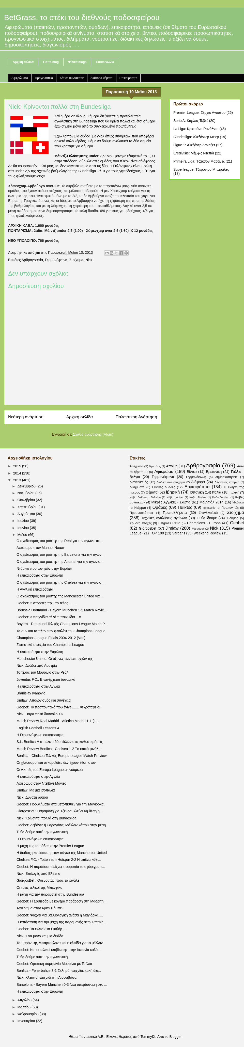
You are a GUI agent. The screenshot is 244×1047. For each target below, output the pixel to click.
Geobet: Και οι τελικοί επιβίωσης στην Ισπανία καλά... (59, 950)
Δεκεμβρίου (26, 486)
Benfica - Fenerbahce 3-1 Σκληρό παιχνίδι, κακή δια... (59, 971)
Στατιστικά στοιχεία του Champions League (50, 645)
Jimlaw (171, 528)
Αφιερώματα (19, 78)
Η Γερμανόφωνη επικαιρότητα (40, 735)
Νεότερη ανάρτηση (25, 417)
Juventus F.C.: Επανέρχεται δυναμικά (46, 679)
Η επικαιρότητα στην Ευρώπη (40, 575)
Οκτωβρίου (26, 500)
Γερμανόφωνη (196, 477)
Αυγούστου (26, 514)
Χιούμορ (232, 518)
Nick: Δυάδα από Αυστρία (37, 665)
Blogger (175, 1037)
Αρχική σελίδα (23, 62)
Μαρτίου (24, 1007)
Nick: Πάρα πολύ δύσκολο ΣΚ (40, 714)
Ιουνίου (23, 528)
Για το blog (51, 62)
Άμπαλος (155, 466)
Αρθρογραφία (32, 260)
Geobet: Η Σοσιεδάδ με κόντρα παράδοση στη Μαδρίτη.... (62, 901)
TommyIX (148, 1037)
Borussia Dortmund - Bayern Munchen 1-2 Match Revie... (62, 610)
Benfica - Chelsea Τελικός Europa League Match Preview (61, 756)
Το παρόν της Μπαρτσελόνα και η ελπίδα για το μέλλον (60, 943)
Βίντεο (192, 472)
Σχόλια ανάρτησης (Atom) (93, 434)
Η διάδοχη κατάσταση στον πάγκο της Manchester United (62, 853)
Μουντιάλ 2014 (211, 502)
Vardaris (178, 533)
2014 (17, 473)
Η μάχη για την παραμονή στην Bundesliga (50, 894)
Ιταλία (216, 492)
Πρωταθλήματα (175, 513)
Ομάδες (159, 507)
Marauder (198, 528)
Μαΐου (22, 535)
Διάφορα (198, 482)
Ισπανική (197, 492)
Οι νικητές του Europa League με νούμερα (50, 770)
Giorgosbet (147, 528)
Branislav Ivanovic (31, 693)
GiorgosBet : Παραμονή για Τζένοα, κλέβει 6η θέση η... (60, 811)
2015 (17, 466)
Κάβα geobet (175, 497)
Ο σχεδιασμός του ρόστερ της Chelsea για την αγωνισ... (60, 582)
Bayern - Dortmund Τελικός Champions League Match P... (62, 624)
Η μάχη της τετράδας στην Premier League (50, 846)
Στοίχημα (76, 260)
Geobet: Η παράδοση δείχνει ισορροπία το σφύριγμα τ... (61, 867)
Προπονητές (230, 508)
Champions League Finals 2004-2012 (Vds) (51, 638)
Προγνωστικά (44, 78)
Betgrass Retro (169, 523)
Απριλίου (25, 1000)
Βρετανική (214, 472)
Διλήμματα (137, 487)
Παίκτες (185, 507)
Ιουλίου (23, 521)
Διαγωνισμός (139, 482)
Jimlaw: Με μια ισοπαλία (36, 790)
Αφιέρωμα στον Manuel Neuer (40, 548)
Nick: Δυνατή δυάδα (32, 797)
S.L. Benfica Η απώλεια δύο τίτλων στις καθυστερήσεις (60, 742)
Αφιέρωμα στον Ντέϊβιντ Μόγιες (41, 783)
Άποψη (171, 466)
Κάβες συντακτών (72, 78)
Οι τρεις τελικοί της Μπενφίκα (40, 887)
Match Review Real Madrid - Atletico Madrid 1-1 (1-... (58, 721)
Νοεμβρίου (26, 493)
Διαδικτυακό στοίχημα (171, 482)
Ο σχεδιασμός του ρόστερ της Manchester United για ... (60, 596)
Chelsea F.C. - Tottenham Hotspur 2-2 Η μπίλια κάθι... (59, 860)
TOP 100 (157, 533)
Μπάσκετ (238, 502)
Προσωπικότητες (142, 513)
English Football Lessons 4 (38, 728)
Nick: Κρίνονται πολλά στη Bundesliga (47, 818)
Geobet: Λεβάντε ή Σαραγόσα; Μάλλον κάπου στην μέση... (63, 825)
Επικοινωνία (105, 62)
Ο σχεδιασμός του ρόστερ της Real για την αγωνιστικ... (60, 541)
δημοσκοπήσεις (226, 477)
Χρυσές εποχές (141, 523)
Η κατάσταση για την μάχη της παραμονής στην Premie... (61, 922)
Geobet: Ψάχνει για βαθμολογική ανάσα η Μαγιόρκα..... (60, 915)
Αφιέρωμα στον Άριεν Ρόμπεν (40, 908)
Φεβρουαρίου (28, 1014)
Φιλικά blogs (77, 62)
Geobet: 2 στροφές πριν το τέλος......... (47, 603)
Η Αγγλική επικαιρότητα (35, 589)
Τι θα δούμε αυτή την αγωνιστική (42, 832)
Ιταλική (234, 492)
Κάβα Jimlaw (197, 497)
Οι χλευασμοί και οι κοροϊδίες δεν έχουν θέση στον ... (58, 762)
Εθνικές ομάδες (163, 487)
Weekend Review (207, 533)
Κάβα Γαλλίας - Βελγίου (145, 497)
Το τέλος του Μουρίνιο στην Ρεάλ (42, 672)
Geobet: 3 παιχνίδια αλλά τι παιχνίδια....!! (49, 617)
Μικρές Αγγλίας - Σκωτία (171, 502)
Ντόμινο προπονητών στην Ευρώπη (45, 568)
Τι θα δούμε (207, 518)
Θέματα (152, 492)
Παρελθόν (209, 507)
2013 (17, 480)
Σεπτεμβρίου (27, 507)
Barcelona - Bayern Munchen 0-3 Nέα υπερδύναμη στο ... (62, 984)
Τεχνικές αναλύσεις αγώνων (164, 518)
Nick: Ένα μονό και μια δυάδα (40, 936)
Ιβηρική (173, 492)
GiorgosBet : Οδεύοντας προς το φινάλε (48, 880)
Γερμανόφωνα (56, 260)
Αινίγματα (136, 466)
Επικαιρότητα (128, 78)
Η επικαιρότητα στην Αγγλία (38, 686)
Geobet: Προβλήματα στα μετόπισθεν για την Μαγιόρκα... (61, 804)
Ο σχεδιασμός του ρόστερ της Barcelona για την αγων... (60, 554)
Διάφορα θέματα (101, 78)
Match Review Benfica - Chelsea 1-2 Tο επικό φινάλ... (59, 749)
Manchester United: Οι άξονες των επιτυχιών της (55, 659)
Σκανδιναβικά (208, 513)
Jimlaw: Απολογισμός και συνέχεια (44, 700)
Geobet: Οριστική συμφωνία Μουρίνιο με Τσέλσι (54, 964)
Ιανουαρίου (26, 1021)
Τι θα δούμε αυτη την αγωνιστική (42, 957)
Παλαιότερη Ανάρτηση (136, 417)
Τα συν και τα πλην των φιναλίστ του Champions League (61, 631)
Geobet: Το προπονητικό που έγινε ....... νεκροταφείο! (58, 707)
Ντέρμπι (140, 508)
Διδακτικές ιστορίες (227, 482)
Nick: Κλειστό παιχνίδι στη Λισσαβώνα (47, 977)
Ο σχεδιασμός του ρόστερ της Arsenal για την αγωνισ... (60, 562)
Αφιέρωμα (163, 471)
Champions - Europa (204, 523)
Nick (88, 260)
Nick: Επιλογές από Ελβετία (38, 873)
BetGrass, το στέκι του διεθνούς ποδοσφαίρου (82, 17)
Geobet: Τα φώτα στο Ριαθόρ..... (42, 929)
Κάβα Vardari (220, 497)
